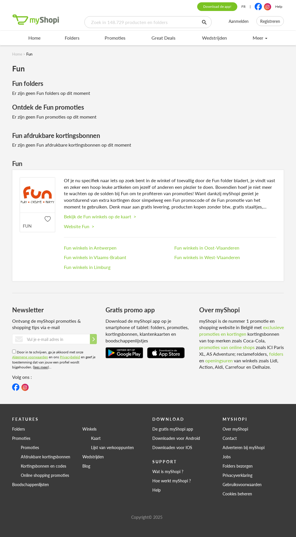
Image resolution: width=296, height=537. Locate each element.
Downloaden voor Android (176, 438)
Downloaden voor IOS (172, 447)
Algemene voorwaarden (30, 357)
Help (278, 6)
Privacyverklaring (237, 475)
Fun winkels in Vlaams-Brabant (95, 257)
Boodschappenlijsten (30, 484)
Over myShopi (235, 429)
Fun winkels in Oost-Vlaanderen (206, 247)
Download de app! (217, 6)
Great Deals (163, 37)
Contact (230, 438)
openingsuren (219, 360)
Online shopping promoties (45, 475)
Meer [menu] (260, 37)
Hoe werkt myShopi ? (171, 481)
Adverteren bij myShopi (243, 447)
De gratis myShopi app (172, 429)
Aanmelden (239, 21)
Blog (86, 466)
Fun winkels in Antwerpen (90, 247)
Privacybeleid (70, 357)
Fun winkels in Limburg (87, 267)
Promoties (115, 37)
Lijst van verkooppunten (112, 447)
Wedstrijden (214, 37)
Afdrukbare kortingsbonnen (45, 457)
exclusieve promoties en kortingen (241, 330)
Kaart (96, 438)
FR (243, 6)
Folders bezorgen (238, 466)
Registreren (270, 21)
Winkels (89, 429)
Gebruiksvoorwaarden (242, 484)
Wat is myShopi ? (167, 471)
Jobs (227, 457)
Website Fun (79, 226)
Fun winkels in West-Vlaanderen (207, 257)
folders (276, 353)
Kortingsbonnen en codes (43, 466)
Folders (72, 37)
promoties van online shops (227, 347)
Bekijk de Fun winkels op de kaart (100, 216)
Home (34, 37)
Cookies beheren (237, 494)
